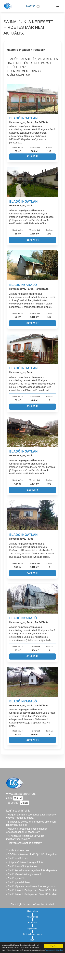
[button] (33, 6)
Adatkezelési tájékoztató (54, 950)
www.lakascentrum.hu (21, 793)
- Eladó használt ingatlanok (21, 866)
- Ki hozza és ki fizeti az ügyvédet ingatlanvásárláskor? (25, 837)
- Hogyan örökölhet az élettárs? (24, 842)
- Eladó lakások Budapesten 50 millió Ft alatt (31, 894)
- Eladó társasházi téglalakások (24, 874)
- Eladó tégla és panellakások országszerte (30, 886)
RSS (32, 940)
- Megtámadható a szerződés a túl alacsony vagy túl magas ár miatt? (31, 816)
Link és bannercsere (32, 934)
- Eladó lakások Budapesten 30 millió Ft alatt (31, 890)
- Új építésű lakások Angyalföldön (25, 862)
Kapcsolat (32, 922)
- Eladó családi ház (17, 858)
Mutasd (18, 798)
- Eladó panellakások (18, 882)
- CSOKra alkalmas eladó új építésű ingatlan (31, 854)
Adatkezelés (32, 917)
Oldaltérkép (32, 911)
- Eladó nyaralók (15, 878)
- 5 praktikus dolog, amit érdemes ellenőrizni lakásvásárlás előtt (31, 823)
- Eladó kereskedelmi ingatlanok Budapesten (31, 870)
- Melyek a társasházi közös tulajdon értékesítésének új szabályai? (26, 830)
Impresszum (32, 928)
